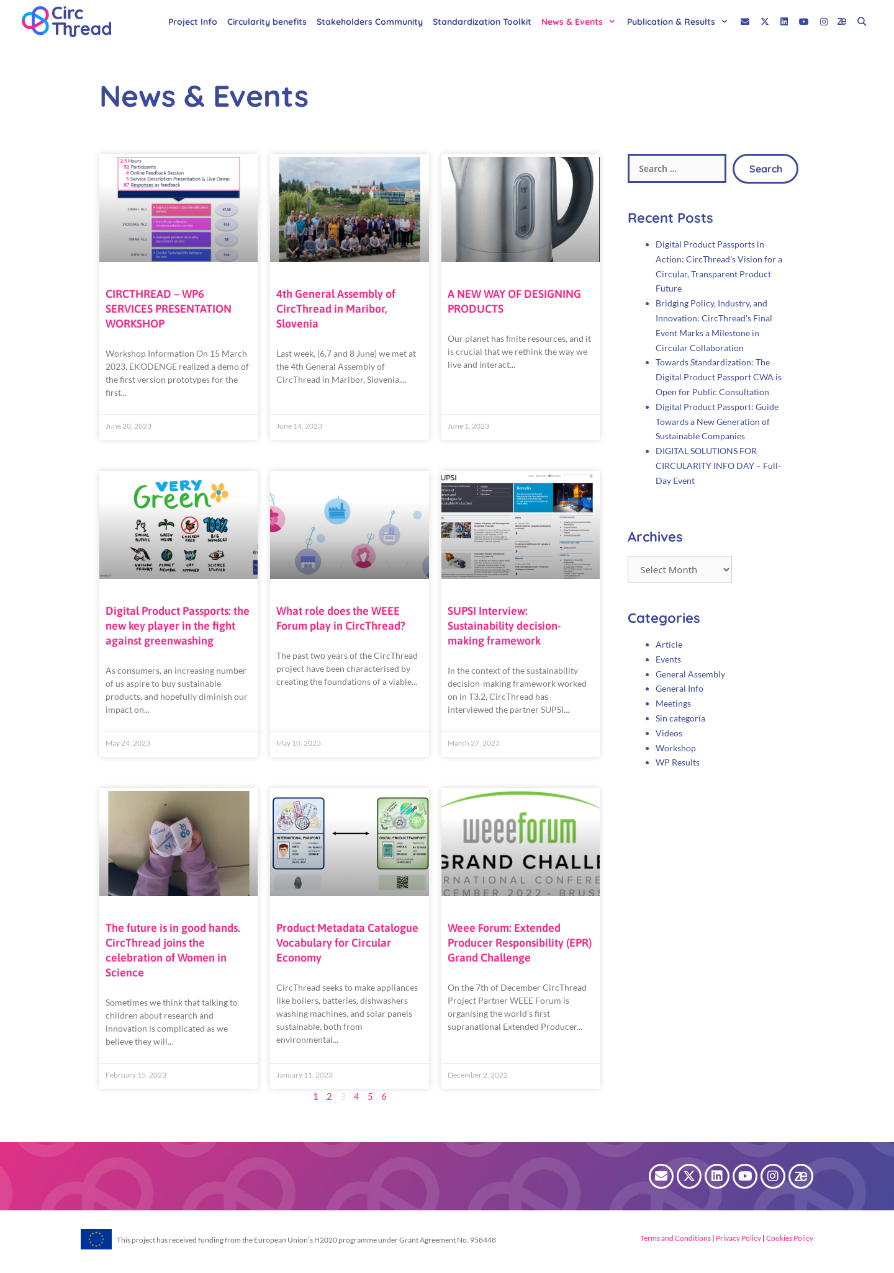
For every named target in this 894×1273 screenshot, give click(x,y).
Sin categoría (680, 718)
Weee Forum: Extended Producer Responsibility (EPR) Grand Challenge (520, 942)
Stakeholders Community (370, 21)
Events (668, 659)
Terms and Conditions (675, 1238)
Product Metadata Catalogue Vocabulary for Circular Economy (347, 942)
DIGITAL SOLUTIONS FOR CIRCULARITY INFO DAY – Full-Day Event (718, 465)
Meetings (673, 703)
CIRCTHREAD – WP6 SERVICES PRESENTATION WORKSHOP (169, 308)
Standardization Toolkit (482, 21)
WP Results (678, 762)
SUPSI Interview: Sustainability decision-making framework (504, 625)
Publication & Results (680, 21)
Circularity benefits (267, 21)
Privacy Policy (738, 1238)
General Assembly (690, 674)
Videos (669, 733)
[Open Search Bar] (861, 21)
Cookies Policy (789, 1238)
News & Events (581, 21)
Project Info (192, 21)
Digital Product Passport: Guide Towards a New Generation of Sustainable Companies (717, 421)
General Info (679, 688)
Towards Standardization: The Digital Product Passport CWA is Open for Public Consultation (719, 377)
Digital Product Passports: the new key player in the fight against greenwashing (178, 625)
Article (669, 644)
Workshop (676, 748)
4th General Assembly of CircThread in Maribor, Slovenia (335, 308)
